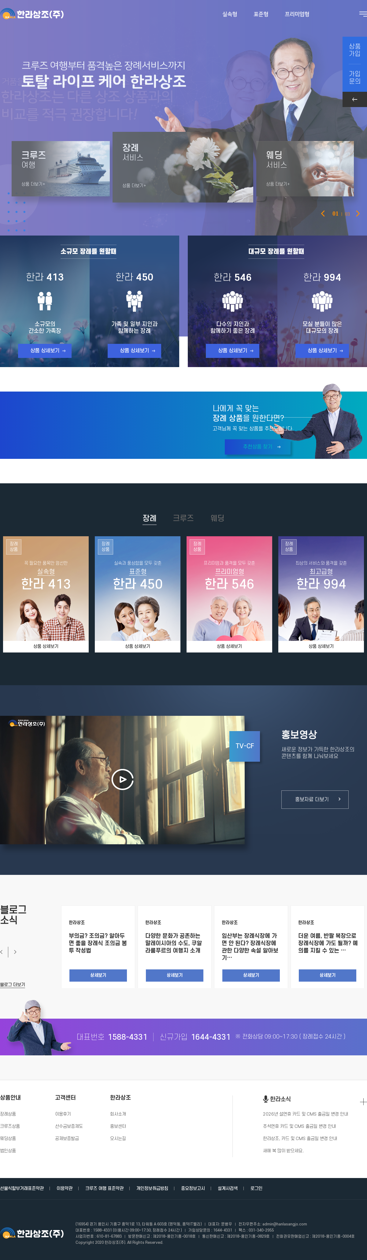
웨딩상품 (8, 1138)
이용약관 (64, 1188)
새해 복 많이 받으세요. (283, 1151)
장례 (150, 518)
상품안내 (10, 1098)
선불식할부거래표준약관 (22, 1188)
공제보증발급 (67, 1138)
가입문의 (355, 78)
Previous (323, 213)
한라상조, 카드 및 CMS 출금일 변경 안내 (300, 1138)
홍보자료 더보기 (312, 799)
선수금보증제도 (69, 1126)
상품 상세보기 (44, 351)
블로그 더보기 (12, 984)
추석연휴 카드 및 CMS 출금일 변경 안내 (299, 1126)
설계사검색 (228, 1188)
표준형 (261, 14)
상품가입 (355, 50)
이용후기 (63, 1114)
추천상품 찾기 (257, 447)
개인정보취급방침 (152, 1188)
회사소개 (118, 1114)
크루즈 (183, 518)
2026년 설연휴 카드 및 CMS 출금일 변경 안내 (305, 1114)
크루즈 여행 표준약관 (104, 1188)
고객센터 (65, 1098)
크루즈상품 (10, 1126)
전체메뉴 (363, 14)
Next (12, 952)
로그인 (256, 1188)
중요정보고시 (193, 1188)
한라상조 (120, 1098)
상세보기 (98, 975)
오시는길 (118, 1138)
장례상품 (8, 1114)
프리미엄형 (297, 14)
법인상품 (8, 1151)
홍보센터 (118, 1126)
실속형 (229, 14)
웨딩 (217, 518)
